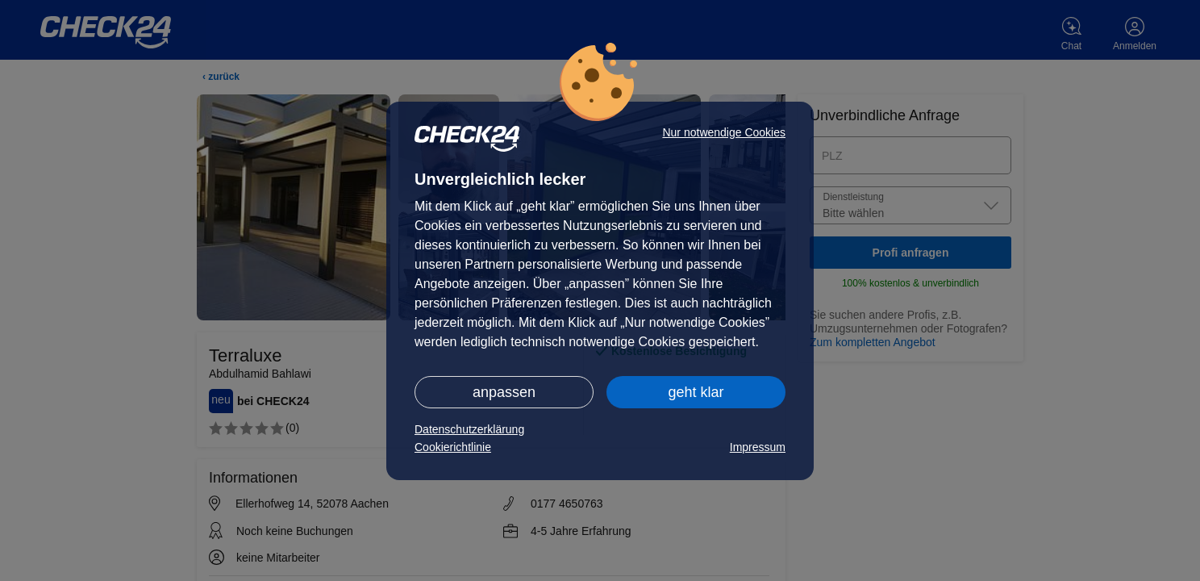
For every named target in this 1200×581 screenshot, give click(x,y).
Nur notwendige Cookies (723, 132)
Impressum (757, 447)
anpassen (504, 392)
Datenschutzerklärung (469, 429)
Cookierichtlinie (453, 447)
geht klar (695, 392)
